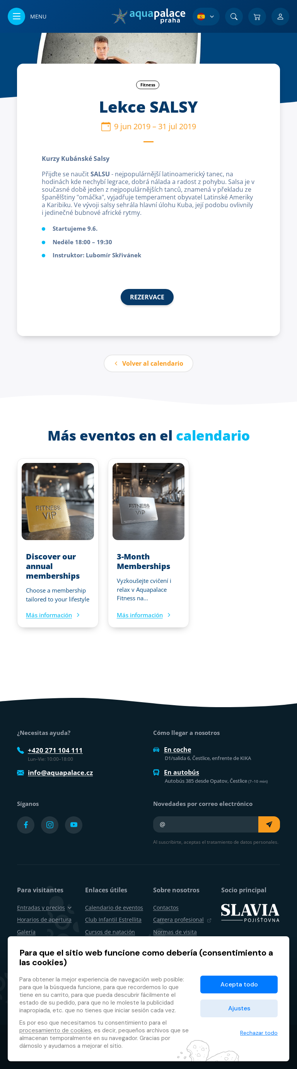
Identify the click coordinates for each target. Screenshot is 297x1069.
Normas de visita (175, 932)
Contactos (166, 907)
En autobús (176, 772)
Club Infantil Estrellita (113, 919)
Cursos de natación (110, 932)
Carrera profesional (182, 919)
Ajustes (239, 1008)
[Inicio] (148, 16)
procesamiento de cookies (55, 1030)
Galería (26, 932)
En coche (172, 749)
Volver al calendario (148, 363)
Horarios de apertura (44, 919)
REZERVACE (147, 297)
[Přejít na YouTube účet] (73, 825)
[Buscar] (234, 16)
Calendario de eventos (114, 907)
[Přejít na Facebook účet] (25, 825)
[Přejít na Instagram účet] (49, 825)
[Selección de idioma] (206, 16)
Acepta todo (239, 984)
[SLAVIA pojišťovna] (250, 912)
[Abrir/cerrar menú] (27, 16)
